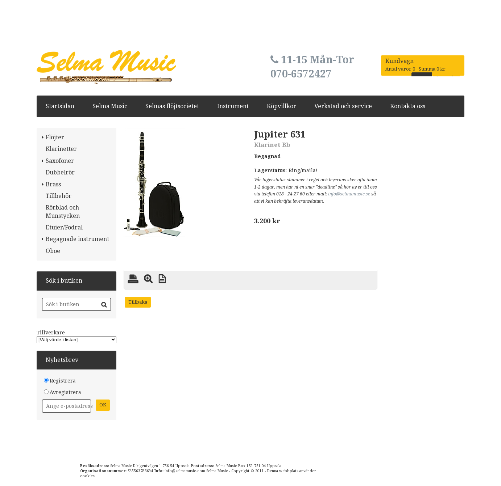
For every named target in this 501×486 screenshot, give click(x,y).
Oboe (53, 251)
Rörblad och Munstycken (63, 211)
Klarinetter (61, 148)
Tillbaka (137, 302)
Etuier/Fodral (64, 227)
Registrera (63, 381)
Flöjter (55, 137)
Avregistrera (65, 392)
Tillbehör (58, 196)
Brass (53, 184)
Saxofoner (60, 160)
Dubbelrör (60, 172)
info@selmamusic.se (349, 193)
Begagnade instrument (77, 239)
